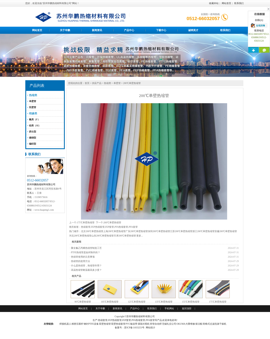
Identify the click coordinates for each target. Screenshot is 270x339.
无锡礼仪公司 (169, 324)
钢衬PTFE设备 (91, 324)
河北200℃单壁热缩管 (80, 235)
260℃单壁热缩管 (112, 222)
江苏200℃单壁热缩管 (181, 231)
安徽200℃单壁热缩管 (226, 231)
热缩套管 (85, 227)
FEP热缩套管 (98, 227)
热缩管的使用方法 (80, 261)
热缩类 (107, 83)
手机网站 (169, 308)
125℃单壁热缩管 (136, 301)
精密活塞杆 (77, 324)
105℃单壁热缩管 (109, 301)
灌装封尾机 (144, 324)
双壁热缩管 (105, 324)
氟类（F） (34, 119)
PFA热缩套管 (121, 227)
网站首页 (226, 3)
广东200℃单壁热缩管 (137, 231)
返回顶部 (186, 308)
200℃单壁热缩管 (132, 83)
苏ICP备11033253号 (134, 327)
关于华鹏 (65, 30)
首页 (87, 83)
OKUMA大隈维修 (186, 324)
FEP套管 (109, 227)
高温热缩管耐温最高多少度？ (86, 270)
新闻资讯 (97, 30)
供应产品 (96, 83)
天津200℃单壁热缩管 (125, 235)
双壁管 (32, 107)
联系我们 (239, 3)
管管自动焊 (156, 324)
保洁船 (198, 324)
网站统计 (150, 327)
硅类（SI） (35, 125)
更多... (139, 235)
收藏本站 (214, 3)
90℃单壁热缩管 (83, 301)
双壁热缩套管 (118, 324)
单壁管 (32, 101)
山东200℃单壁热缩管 (102, 235)
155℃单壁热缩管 (190, 301)
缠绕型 (32, 137)
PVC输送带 (131, 324)
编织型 (32, 144)
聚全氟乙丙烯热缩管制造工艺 (86, 248)
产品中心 (129, 30)
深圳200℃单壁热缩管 (159, 231)
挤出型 (32, 131)
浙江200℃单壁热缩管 (203, 231)
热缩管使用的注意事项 (83, 257)
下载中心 (161, 30)
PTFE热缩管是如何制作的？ (85, 252)
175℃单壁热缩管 (85, 222)
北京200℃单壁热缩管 (92, 231)
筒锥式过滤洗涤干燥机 (214, 324)
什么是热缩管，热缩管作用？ (86, 265)
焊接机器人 (65, 324)
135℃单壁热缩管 (163, 301)
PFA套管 (133, 227)
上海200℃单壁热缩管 (114, 231)
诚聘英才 (193, 30)
